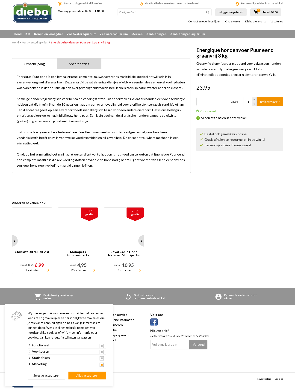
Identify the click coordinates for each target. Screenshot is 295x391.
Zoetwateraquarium (81, 34)
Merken (137, 34)
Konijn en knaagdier (48, 34)
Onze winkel (233, 21)
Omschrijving (34, 63)
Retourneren (113, 325)
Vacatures (277, 21)
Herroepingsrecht (117, 335)
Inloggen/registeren (231, 12)
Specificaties (79, 63)
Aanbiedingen (156, 34)
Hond (18, 34)
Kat (27, 34)
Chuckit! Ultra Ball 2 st (32, 252)
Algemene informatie (119, 320)
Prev (12, 241)
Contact (110, 340)
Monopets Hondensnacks (78, 253)
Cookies (279, 378)
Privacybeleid (264, 378)
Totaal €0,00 (270, 12)
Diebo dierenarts (255, 21)
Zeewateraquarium (114, 34)
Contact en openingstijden (204, 21)
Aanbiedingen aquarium (187, 34)
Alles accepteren (87, 375)
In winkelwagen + (270, 101)
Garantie (110, 330)
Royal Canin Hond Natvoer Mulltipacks (124, 253)
